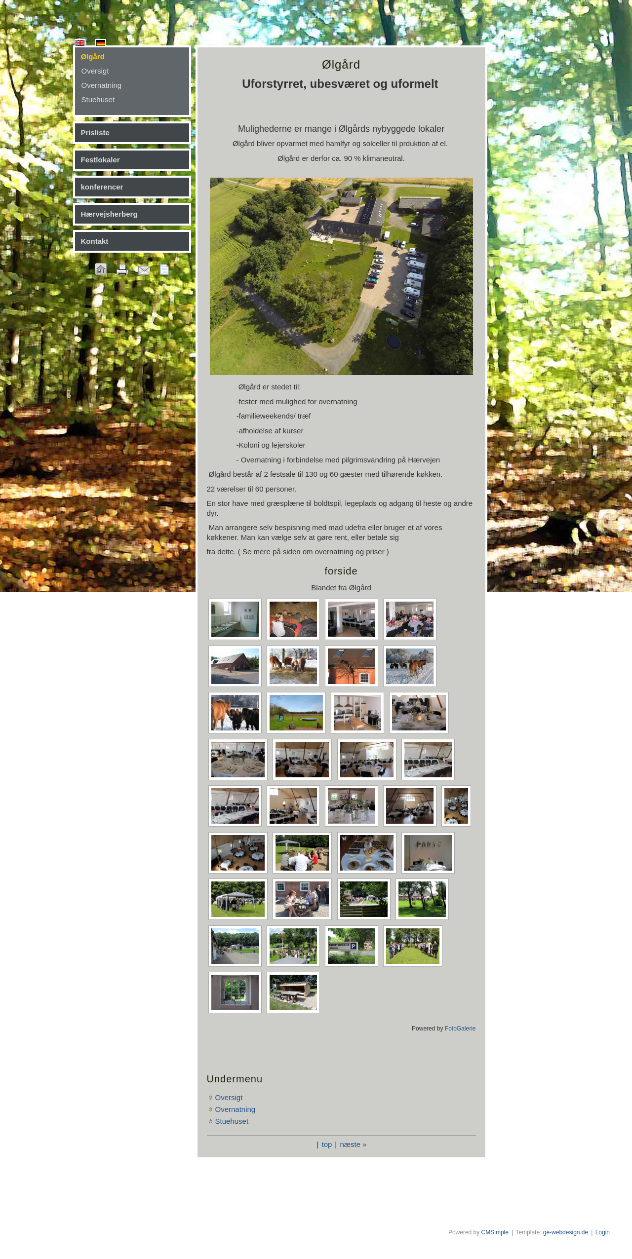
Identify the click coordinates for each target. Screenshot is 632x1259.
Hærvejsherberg (109, 214)
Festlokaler (100, 159)
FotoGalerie (460, 1028)
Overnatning (101, 85)
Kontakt (95, 241)
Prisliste (95, 132)
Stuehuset (98, 99)
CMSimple (495, 1232)
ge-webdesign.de (565, 1232)
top (326, 1144)
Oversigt (95, 71)
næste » (353, 1144)
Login (602, 1232)
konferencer (102, 187)
